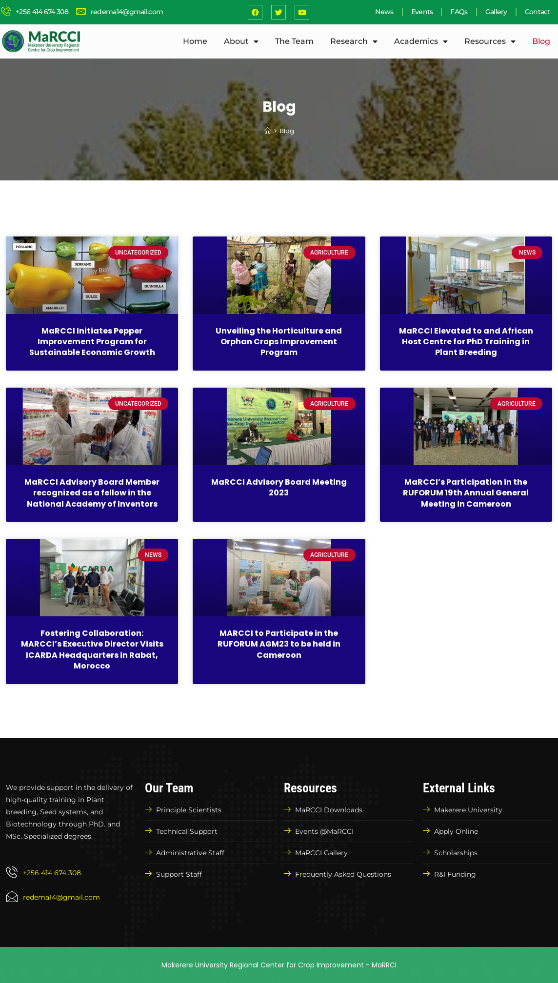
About (241, 41)
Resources (490, 41)
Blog (541, 41)
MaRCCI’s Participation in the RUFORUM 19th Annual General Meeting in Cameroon (466, 493)
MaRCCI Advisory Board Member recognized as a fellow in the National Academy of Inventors (91, 493)
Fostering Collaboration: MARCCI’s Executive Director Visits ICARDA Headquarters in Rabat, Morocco (92, 649)
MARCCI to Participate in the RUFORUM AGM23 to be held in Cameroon (279, 644)
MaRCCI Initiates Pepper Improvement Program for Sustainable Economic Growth (92, 341)
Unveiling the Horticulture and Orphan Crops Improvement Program (279, 341)
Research (354, 41)
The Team (294, 41)
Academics (421, 41)
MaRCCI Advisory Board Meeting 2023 (279, 487)
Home (195, 41)
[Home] (267, 131)
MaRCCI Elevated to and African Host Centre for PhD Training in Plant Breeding (466, 341)
